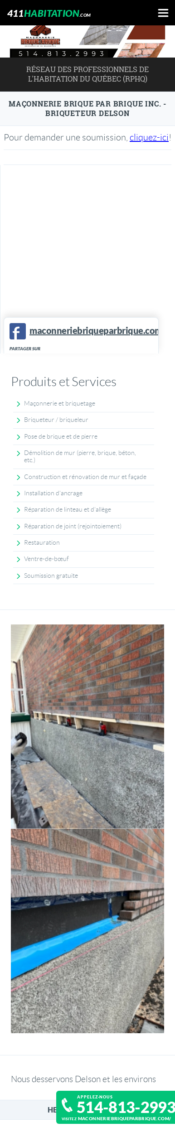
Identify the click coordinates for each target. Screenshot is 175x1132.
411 (49, 13)
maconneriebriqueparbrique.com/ (124, 1118)
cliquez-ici (149, 137)
